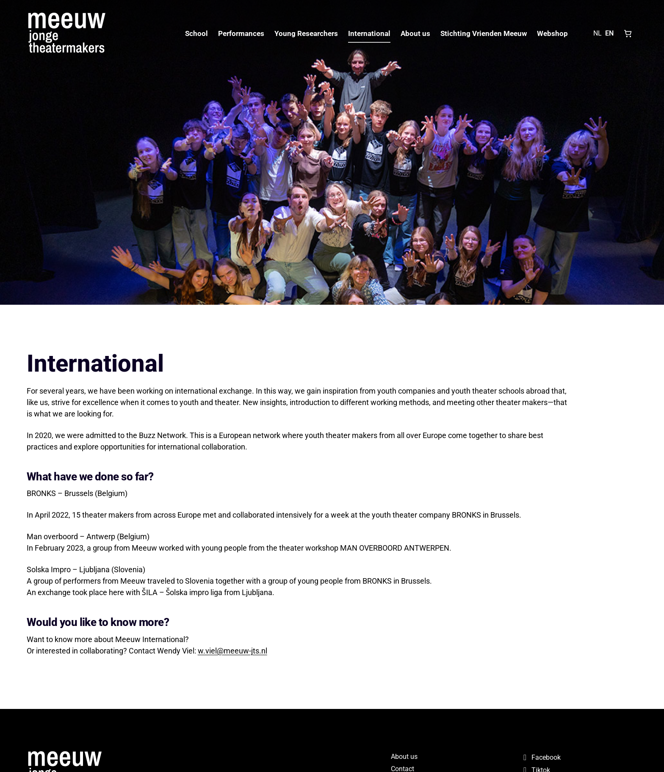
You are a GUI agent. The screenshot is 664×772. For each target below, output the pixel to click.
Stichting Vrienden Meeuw (483, 33)
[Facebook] (578, 757)
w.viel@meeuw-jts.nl (232, 650)
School (196, 33)
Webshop (552, 33)
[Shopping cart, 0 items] (628, 33)
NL (597, 33)
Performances (241, 33)
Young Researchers (306, 33)
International (369, 33)
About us (415, 33)
